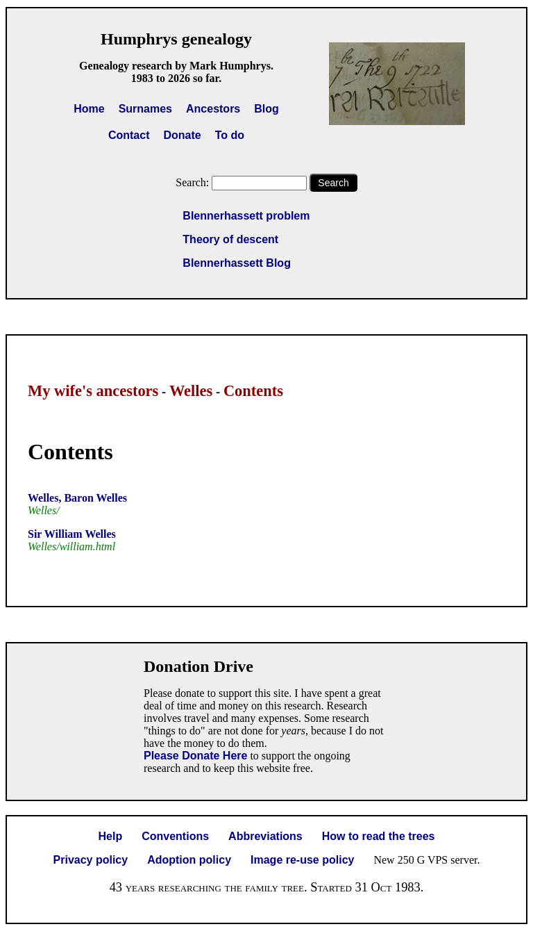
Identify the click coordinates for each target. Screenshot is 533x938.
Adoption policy (189, 860)
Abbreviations (265, 836)
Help (111, 836)
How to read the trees (378, 836)
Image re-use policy (302, 860)
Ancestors (213, 109)
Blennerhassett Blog (237, 263)
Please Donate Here (195, 756)
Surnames (145, 109)
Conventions (175, 836)
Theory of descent (230, 239)
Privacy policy (90, 860)
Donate (182, 135)
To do (229, 135)
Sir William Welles (72, 534)
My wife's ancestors (93, 391)
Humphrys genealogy (176, 39)
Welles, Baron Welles (77, 498)
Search (333, 182)
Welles (190, 391)
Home (89, 109)
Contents (253, 391)
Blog (266, 109)
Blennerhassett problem (246, 216)
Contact (129, 135)
